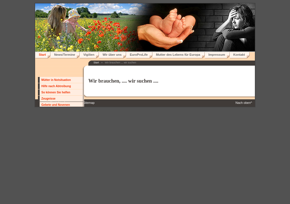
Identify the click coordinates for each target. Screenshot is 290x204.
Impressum (216, 54)
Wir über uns (112, 54)
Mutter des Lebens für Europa (178, 54)
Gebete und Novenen (55, 104)
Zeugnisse (48, 98)
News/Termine (64, 54)
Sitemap (88, 102)
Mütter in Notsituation (56, 79)
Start (42, 54)
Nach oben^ (243, 102)
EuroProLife (139, 54)
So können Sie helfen (55, 92)
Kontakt (239, 54)
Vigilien (88, 54)
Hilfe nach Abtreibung (56, 86)
